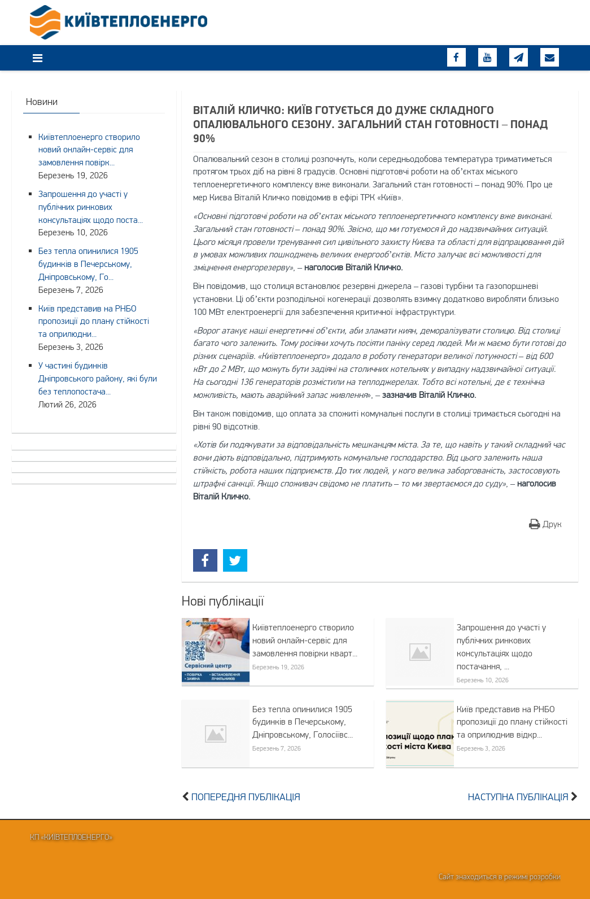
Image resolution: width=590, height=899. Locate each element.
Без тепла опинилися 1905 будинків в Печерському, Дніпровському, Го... (88, 263)
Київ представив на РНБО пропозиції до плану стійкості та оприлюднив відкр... (512, 722)
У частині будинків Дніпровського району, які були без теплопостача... (97, 378)
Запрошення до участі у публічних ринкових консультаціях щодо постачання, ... (501, 646)
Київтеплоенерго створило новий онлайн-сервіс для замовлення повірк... (89, 149)
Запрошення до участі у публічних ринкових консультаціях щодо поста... (90, 206)
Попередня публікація (245, 796)
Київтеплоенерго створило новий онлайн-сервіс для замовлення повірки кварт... (304, 640)
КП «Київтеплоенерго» (71, 836)
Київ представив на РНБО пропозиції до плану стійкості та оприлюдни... (93, 321)
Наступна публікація (518, 796)
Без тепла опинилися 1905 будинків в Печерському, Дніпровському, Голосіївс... (302, 722)
